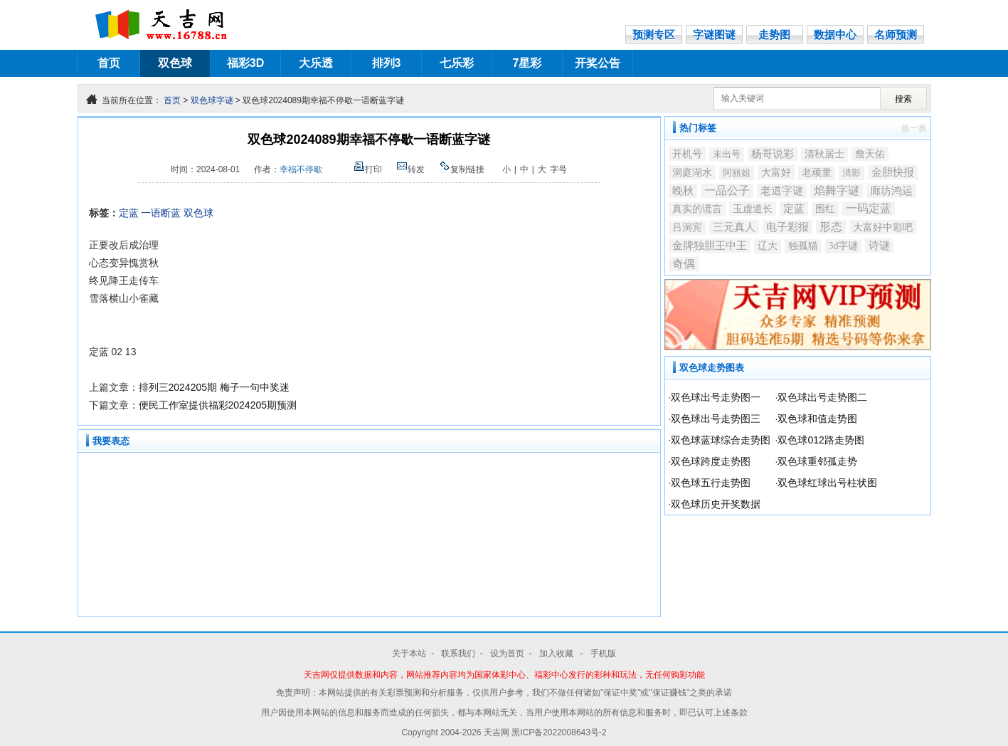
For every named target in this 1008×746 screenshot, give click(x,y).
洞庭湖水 (692, 172)
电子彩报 (787, 227)
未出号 (727, 154)
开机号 (687, 153)
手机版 (603, 653)
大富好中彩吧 (883, 227)
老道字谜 (781, 190)
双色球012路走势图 (821, 440)
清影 (851, 172)
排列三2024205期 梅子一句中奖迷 (214, 387)
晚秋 (683, 190)
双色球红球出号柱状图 (827, 482)
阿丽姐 (736, 172)
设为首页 (507, 653)
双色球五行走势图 (710, 482)
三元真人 (734, 227)
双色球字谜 (212, 100)
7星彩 (527, 63)
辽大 (768, 246)
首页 (108, 63)
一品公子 (727, 190)
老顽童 (817, 172)
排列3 (386, 63)
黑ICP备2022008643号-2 (558, 732)
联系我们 (458, 653)
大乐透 (316, 63)
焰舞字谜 (836, 190)
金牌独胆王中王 (709, 245)
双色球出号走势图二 (822, 397)
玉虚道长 (753, 208)
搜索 (903, 99)
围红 (825, 209)
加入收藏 (557, 653)
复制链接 (461, 169)
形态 (830, 227)
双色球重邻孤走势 (817, 461)
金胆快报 (892, 172)
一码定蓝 (868, 208)
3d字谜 (844, 246)
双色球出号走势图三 (715, 418)
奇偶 (683, 264)
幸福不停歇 (301, 169)
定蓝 (129, 213)
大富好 (776, 172)
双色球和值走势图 (817, 418)
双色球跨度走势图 (710, 461)
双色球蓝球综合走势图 (720, 440)
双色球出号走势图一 (715, 397)
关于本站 (409, 653)
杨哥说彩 (772, 153)
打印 (368, 169)
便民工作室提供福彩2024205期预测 (218, 405)
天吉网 (497, 732)
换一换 (914, 128)
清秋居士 (824, 154)
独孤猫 (803, 246)
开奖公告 (597, 63)
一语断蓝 (161, 213)
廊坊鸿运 (891, 190)
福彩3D (245, 63)
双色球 (175, 63)
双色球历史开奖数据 (715, 504)
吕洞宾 (687, 227)
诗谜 (879, 245)
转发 (410, 169)
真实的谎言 (697, 209)
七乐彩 (457, 63)
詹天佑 (870, 153)
